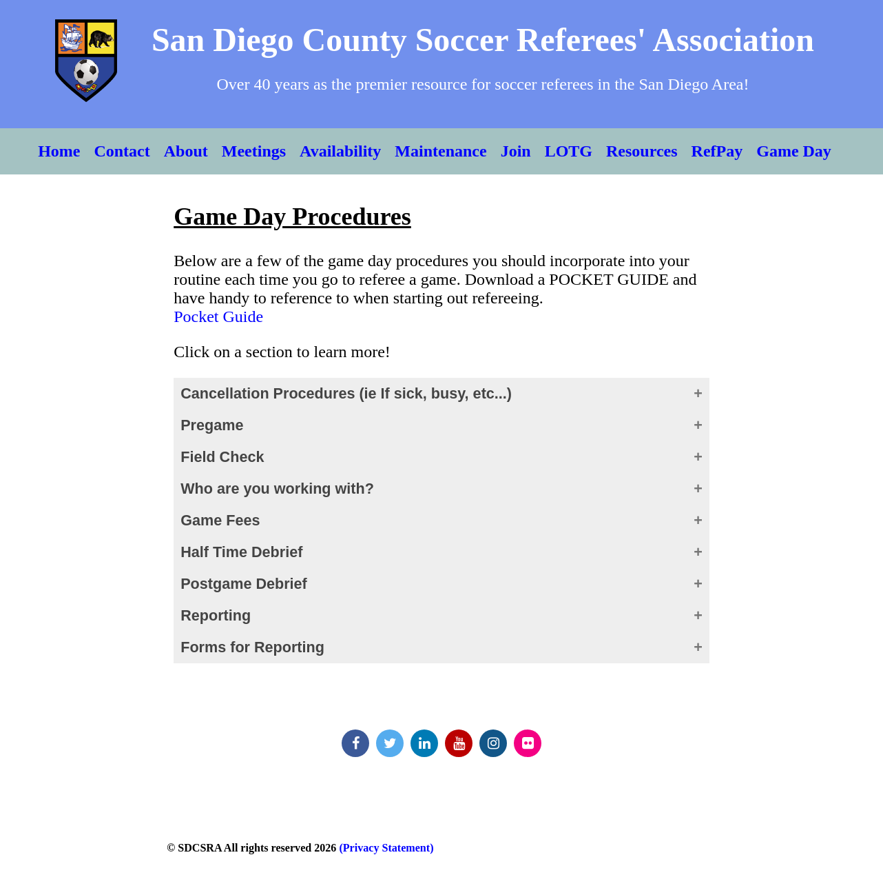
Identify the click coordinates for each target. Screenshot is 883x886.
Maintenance (440, 151)
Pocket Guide (218, 316)
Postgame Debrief (243, 583)
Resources (642, 151)
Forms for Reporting (252, 647)
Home (59, 151)
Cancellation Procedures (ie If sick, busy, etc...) (346, 393)
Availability (340, 151)
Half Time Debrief (241, 552)
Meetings (254, 151)
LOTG (568, 151)
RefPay (717, 151)
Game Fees (220, 520)
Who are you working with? (277, 488)
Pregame (211, 425)
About (186, 151)
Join (516, 151)
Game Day (793, 151)
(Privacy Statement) (384, 848)
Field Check (222, 456)
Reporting (215, 615)
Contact (121, 151)
